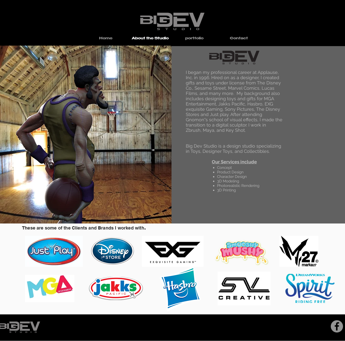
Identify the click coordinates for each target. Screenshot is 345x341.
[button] (194, 38)
